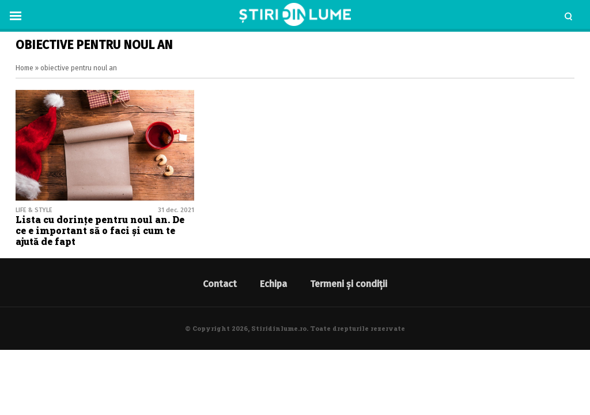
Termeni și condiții (348, 283)
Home (24, 68)
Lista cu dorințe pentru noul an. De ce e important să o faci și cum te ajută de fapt (100, 230)
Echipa (273, 283)
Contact (220, 283)
